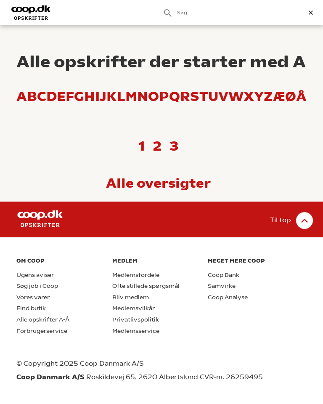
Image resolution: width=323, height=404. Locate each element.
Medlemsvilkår (133, 308)
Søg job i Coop (37, 286)
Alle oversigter (158, 183)
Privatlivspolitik (135, 319)
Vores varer (33, 297)
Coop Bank (223, 275)
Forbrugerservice (41, 331)
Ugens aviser (35, 275)
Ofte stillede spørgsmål (146, 286)
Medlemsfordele (135, 275)
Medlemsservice (135, 331)
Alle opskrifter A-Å (42, 319)
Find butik (31, 308)
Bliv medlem (130, 297)
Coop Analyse (228, 297)
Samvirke (222, 286)
